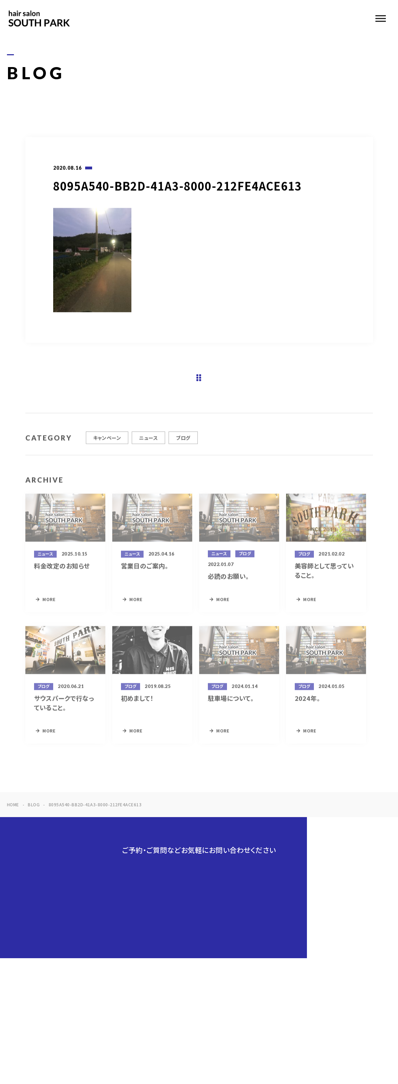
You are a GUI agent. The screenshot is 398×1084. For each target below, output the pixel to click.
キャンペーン (107, 444)
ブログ (183, 444)
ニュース (148, 444)
